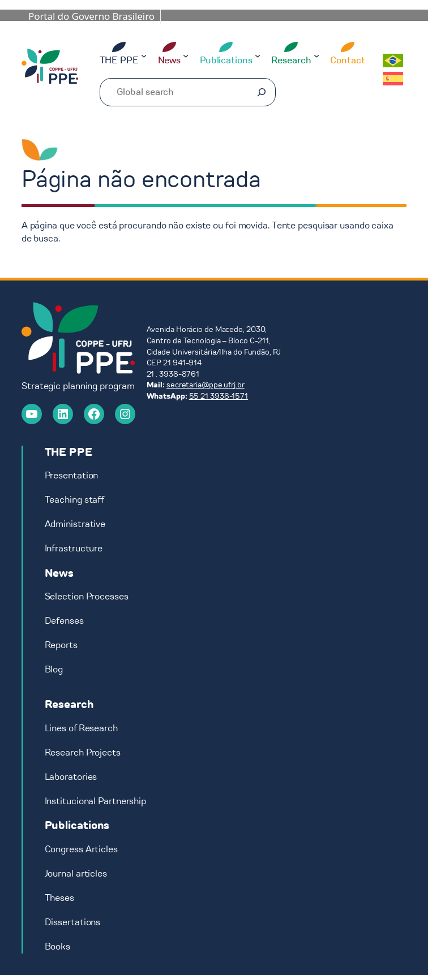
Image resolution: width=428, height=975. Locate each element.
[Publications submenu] (257, 55)
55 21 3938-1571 (219, 396)
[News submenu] (186, 55)
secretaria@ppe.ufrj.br (205, 384)
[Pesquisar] (261, 92)
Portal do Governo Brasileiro (91, 16)
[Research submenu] (316, 55)
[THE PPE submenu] (144, 55)
